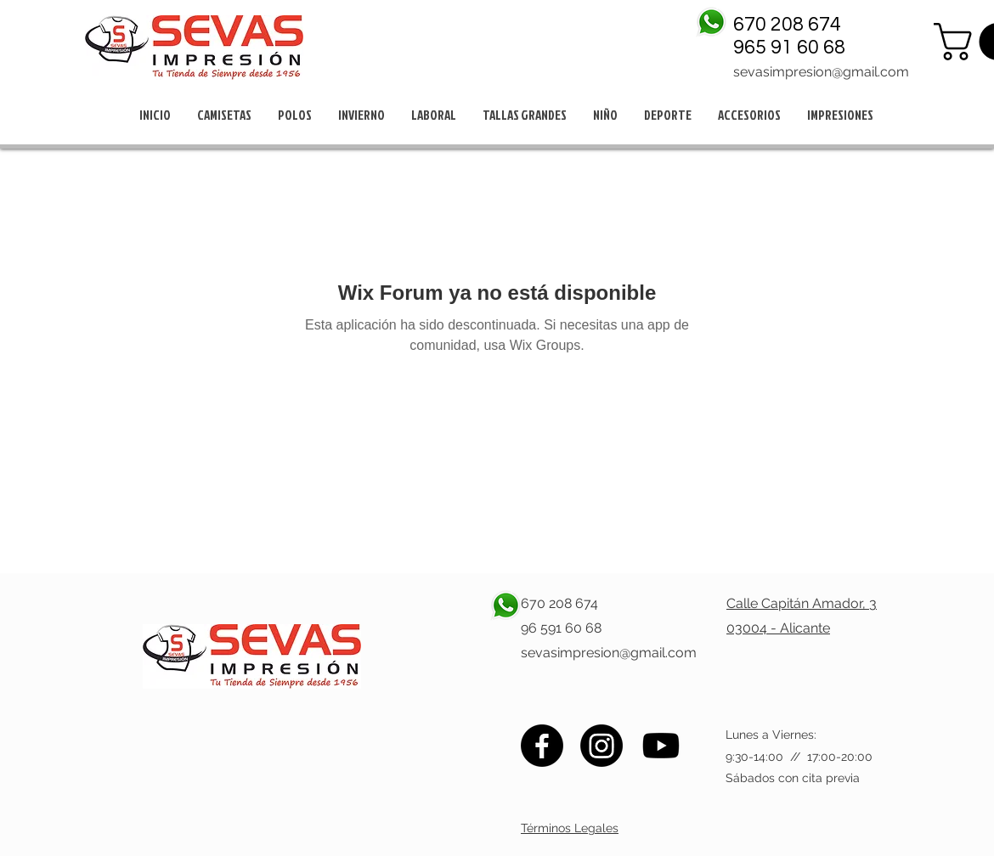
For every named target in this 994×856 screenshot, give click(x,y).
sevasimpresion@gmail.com (821, 72)
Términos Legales (569, 828)
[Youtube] (661, 745)
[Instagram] (601, 745)
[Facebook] (542, 745)
